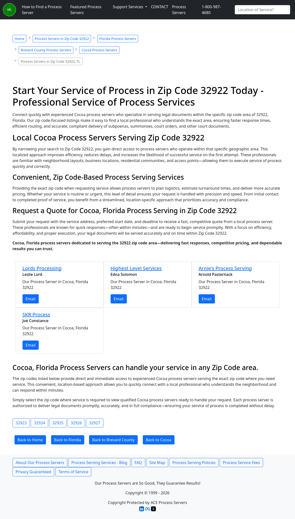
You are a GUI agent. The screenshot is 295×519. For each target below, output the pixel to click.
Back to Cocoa (159, 439)
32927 (94, 423)
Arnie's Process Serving (225, 268)
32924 (39, 423)
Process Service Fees (241, 462)
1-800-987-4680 (211, 9)
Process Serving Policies (194, 462)
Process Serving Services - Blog (99, 462)
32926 (76, 423)
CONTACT (159, 6)
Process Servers (179, 9)
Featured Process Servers (85, 9)
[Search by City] (262, 9)
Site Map (157, 462)
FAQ (138, 462)
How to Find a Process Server (42, 9)
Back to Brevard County (113, 439)
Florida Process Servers (117, 38)
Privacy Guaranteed (33, 471)
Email (31, 299)
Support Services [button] (128, 6)
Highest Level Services (136, 268)
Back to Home (30, 439)
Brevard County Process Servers (46, 50)
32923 (21, 423)
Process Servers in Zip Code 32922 (62, 38)
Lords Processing (42, 268)
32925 (57, 423)
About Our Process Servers (40, 462)
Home (19, 38)
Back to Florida (67, 439)
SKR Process (36, 314)
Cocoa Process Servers (99, 50)
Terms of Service (73, 471)
